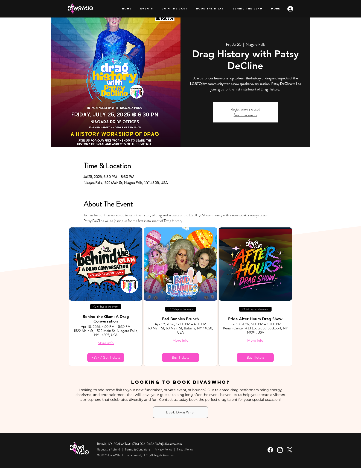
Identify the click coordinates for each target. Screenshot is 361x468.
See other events (245, 114)
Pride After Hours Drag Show (255, 319)
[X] (289, 449)
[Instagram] (280, 449)
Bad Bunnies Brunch (180, 319)
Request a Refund (109, 449)
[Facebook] (270, 449)
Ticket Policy (185, 449)
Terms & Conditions (137, 449)
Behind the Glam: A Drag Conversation (106, 318)
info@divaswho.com (169, 444)
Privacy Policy (163, 449)
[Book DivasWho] (180, 412)
